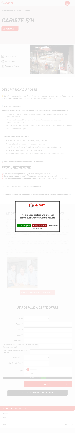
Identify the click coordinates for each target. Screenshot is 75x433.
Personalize (53, 226)
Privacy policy (37, 228)
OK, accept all (24, 226)
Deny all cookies (39, 226)
